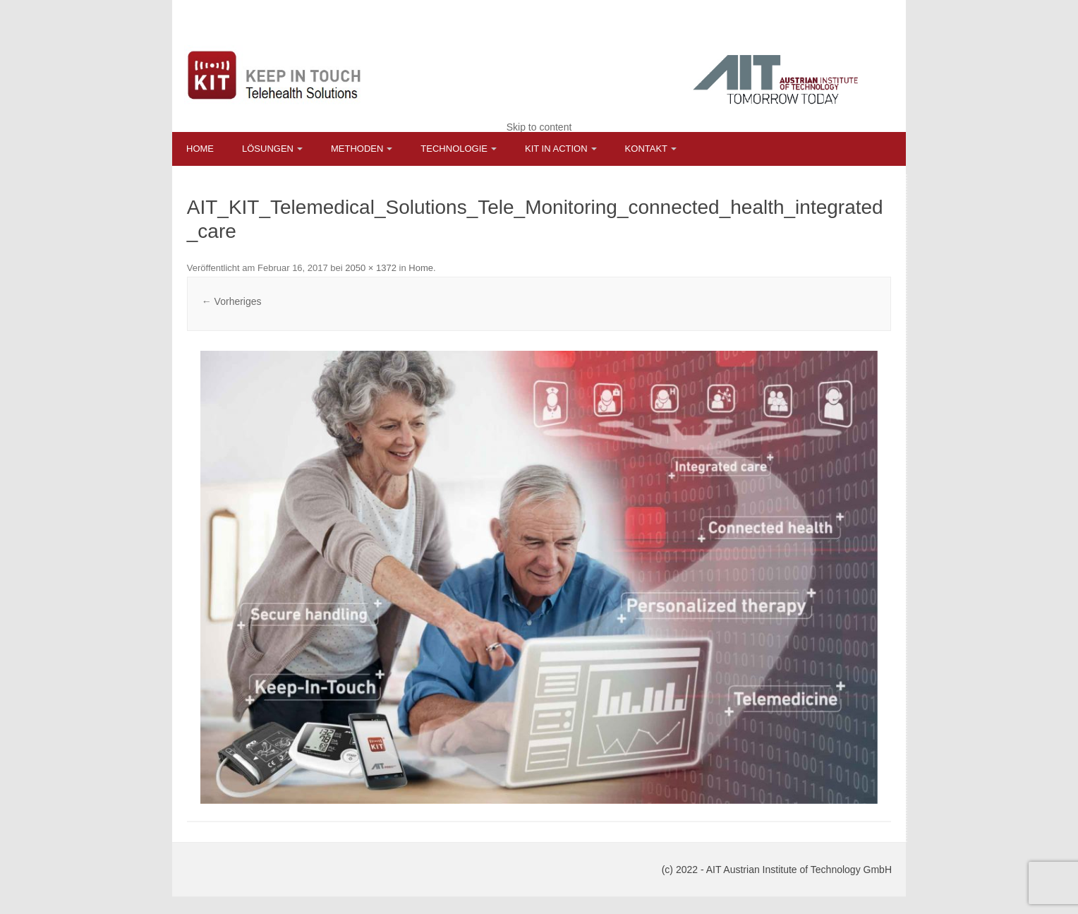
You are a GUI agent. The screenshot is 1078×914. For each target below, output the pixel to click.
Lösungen (267, 148)
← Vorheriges (232, 301)
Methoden (357, 148)
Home (200, 148)
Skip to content (539, 127)
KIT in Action (556, 148)
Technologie (453, 148)
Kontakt (646, 148)
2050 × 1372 (370, 268)
